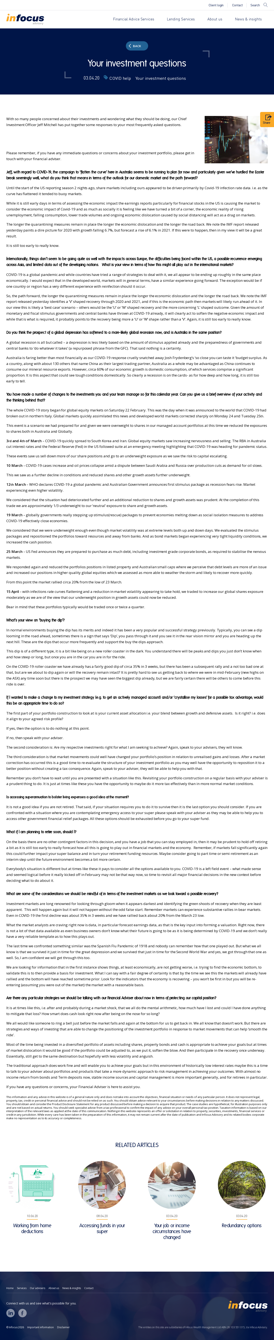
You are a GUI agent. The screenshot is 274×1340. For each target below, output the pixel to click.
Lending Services (181, 19)
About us (214, 19)
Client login (216, 5)
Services (22, 1288)
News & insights (248, 19)
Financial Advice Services (133, 19)
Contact (237, 5)
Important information (40, 1327)
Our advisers (37, 1288)
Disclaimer (63, 1327)
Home (10, 1288)
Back (135, 46)
